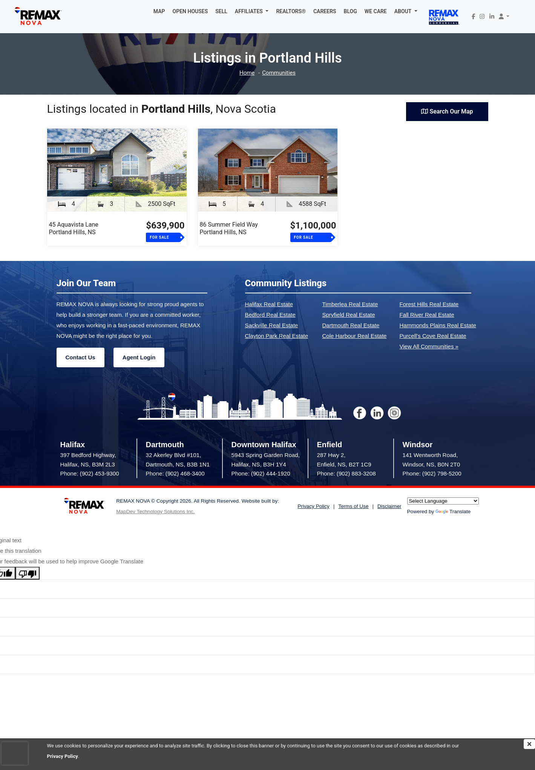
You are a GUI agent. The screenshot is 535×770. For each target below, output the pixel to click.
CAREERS (324, 11)
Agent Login (139, 357)
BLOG (350, 11)
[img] (529, 744)
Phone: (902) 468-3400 (175, 473)
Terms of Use (353, 506)
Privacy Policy (62, 756)
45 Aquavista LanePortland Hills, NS (73, 228)
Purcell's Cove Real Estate (433, 336)
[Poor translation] (27, 573)
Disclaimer (389, 506)
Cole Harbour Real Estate (354, 336)
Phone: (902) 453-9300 (89, 473)
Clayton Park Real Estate (276, 336)
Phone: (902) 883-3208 (346, 473)
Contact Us (80, 357)
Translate (453, 511)
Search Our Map (447, 111)
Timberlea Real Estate (350, 304)
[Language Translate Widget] (443, 501)
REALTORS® (291, 11)
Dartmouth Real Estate (351, 325)
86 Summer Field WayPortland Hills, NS (229, 228)
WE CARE (376, 11)
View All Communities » (429, 346)
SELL (221, 11)
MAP (159, 11)
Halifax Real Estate (269, 304)
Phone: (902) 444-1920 (260, 473)
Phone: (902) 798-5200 (432, 473)
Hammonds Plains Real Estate (438, 325)
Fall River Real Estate (427, 314)
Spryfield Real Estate (348, 314)
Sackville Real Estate (271, 325)
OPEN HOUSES (190, 11)
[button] (252, 11)
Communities (279, 73)
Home (246, 73)
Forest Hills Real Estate (429, 304)
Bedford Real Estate (270, 314)
